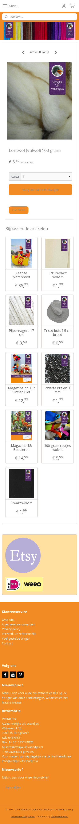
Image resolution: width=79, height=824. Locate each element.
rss (69, 809)
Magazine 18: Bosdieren (21, 448)
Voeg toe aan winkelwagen (40, 190)
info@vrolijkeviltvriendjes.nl (24, 747)
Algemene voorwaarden (18, 624)
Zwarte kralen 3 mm (57, 390)
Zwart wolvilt (21, 503)
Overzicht (18, 210)
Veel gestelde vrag (14, 638)
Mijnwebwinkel (59, 816)
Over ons (8, 620)
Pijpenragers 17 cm (21, 333)
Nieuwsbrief (13, 685)
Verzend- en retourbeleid (18, 634)
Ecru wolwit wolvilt (58, 275)
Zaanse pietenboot (21, 275)
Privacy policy (11, 629)
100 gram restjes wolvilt (57, 448)
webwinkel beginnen (23, 816)
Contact (7, 643)
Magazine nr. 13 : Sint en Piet (21, 390)
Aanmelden (13, 787)
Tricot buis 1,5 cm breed (57, 333)
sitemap (60, 809)
